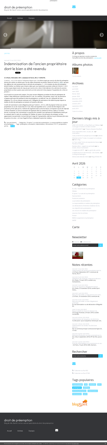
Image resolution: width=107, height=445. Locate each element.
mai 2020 (75, 86)
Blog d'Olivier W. (96, 157)
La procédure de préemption (81, 201)
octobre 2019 (76, 103)
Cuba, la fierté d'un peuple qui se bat (83, 136)
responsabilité (77, 384)
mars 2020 (75, 91)
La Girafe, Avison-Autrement (85, 147)
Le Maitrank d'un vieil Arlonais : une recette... (86, 153)
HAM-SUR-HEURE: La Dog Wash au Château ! (86, 125)
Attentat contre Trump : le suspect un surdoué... (87, 138)
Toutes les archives (77, 111)
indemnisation (40, 124)
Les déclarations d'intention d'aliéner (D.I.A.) (86, 206)
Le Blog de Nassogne (79, 154)
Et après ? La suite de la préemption (38, 122)
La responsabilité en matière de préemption (86, 203)
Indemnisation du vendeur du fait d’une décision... (84, 326)
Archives (20, 18)
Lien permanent (10, 122)
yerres (6, 126)
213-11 (56, 124)
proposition (62, 124)
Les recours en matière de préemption (84, 210)
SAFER (74, 220)
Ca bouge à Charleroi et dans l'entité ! (84, 127)
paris (85, 394)
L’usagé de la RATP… (78, 150)
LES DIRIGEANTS (77, 129)
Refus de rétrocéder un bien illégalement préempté (85, 302)
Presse (74, 215)
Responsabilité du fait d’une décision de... (85, 311)
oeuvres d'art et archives (80, 213)
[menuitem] (9, 18)
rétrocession (49, 124)
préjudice (92, 384)
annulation (31, 124)
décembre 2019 (77, 99)
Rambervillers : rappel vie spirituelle (83, 146)
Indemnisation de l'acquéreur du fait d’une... (85, 319)
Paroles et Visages (78, 144)
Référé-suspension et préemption (83, 218)
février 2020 (76, 94)
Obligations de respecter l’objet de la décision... (86, 279)
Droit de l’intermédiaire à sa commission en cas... (87, 343)
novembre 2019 (77, 101)
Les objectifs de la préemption (81, 208)
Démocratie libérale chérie (80, 157)
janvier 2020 (76, 96)
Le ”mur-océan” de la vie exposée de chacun (85, 142)
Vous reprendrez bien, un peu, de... (83, 132)
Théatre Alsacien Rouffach (94, 129)
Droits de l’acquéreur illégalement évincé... (85, 287)
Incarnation (75, 133)
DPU (99, 384)
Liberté (100, 136)
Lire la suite (97, 58)
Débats (74, 191)
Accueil (9, 18)
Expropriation (76, 196)
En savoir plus (75, 443)
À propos (31, 18)
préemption (24, 124)
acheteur (86, 388)
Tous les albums (76, 76)
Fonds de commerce (78, 198)
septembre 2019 (77, 106)
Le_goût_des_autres (94, 150)
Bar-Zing (77, 140)
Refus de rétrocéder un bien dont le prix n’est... (86, 295)
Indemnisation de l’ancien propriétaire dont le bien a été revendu (35, 66)
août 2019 (75, 108)
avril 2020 (75, 89)
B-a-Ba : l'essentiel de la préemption (83, 188)
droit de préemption (18, 7)
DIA (86, 384)
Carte (75, 227)
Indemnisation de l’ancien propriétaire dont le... (87, 270)
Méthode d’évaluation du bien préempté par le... (87, 335)
